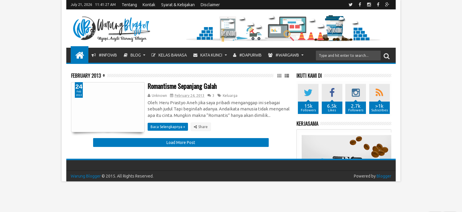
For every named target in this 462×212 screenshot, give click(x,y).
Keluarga (230, 95)
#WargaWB (283, 55)
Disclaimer (210, 4)
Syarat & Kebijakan (178, 4)
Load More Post (180, 142)
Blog (132, 55)
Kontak (149, 4)
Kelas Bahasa (169, 55)
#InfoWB (104, 55)
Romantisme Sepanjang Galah (182, 86)
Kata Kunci (207, 55)
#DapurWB (247, 55)
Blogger (384, 176)
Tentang (129, 4)
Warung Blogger (86, 176)
